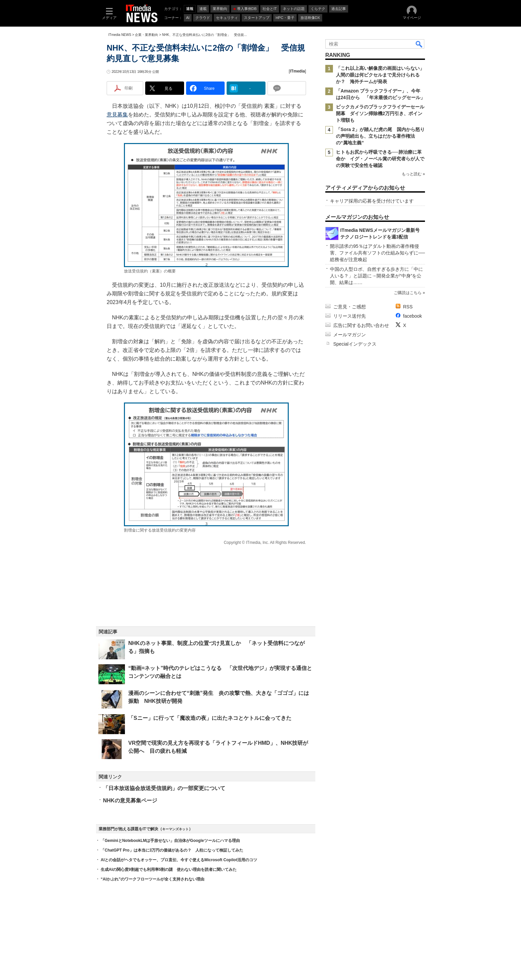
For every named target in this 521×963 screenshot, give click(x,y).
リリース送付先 (349, 316)
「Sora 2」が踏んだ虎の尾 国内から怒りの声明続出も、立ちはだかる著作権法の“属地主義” (380, 136)
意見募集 (117, 114)
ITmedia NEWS (119, 35)
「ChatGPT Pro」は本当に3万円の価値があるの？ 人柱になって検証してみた (172, 850)
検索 (419, 44)
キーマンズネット (175, 829)
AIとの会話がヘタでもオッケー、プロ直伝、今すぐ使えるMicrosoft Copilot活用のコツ (179, 860)
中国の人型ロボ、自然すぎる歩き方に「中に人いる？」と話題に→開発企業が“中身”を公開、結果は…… (376, 275)
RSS (408, 306)
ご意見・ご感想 (349, 306)
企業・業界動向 (146, 35)
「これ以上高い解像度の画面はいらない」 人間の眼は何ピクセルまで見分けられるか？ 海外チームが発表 (382, 75)
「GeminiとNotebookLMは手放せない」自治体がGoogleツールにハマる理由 (170, 840)
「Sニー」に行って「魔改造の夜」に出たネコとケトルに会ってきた (209, 718)
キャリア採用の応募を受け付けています (372, 201)
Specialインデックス (354, 344)
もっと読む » (413, 174)
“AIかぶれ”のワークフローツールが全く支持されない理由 (152, 879)
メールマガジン (349, 334)
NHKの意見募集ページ (130, 800)
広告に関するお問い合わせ (361, 325)
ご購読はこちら (408, 292)
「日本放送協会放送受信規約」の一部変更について (164, 788)
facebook (412, 316)
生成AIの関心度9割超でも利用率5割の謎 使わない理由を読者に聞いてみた (169, 869)
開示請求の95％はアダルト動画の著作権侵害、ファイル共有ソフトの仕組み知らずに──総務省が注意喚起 (377, 252)
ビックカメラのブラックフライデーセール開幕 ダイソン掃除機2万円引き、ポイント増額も (380, 113)
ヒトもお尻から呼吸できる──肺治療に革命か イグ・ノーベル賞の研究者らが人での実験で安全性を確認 (380, 158)
